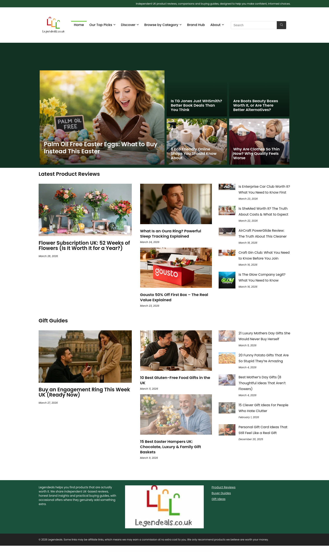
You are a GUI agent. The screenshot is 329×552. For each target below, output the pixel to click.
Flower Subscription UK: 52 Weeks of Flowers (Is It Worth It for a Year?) (84, 245)
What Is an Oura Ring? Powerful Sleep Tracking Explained (170, 233)
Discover (128, 24)
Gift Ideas (218, 499)
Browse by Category (161, 24)
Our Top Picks (100, 24)
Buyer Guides (221, 493)
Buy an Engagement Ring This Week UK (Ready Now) (84, 392)
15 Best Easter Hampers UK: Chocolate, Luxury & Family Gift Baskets (170, 447)
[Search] (281, 25)
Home (79, 24)
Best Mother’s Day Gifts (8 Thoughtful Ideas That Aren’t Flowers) (262, 383)
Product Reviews (223, 487)
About (215, 24)
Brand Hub (196, 24)
